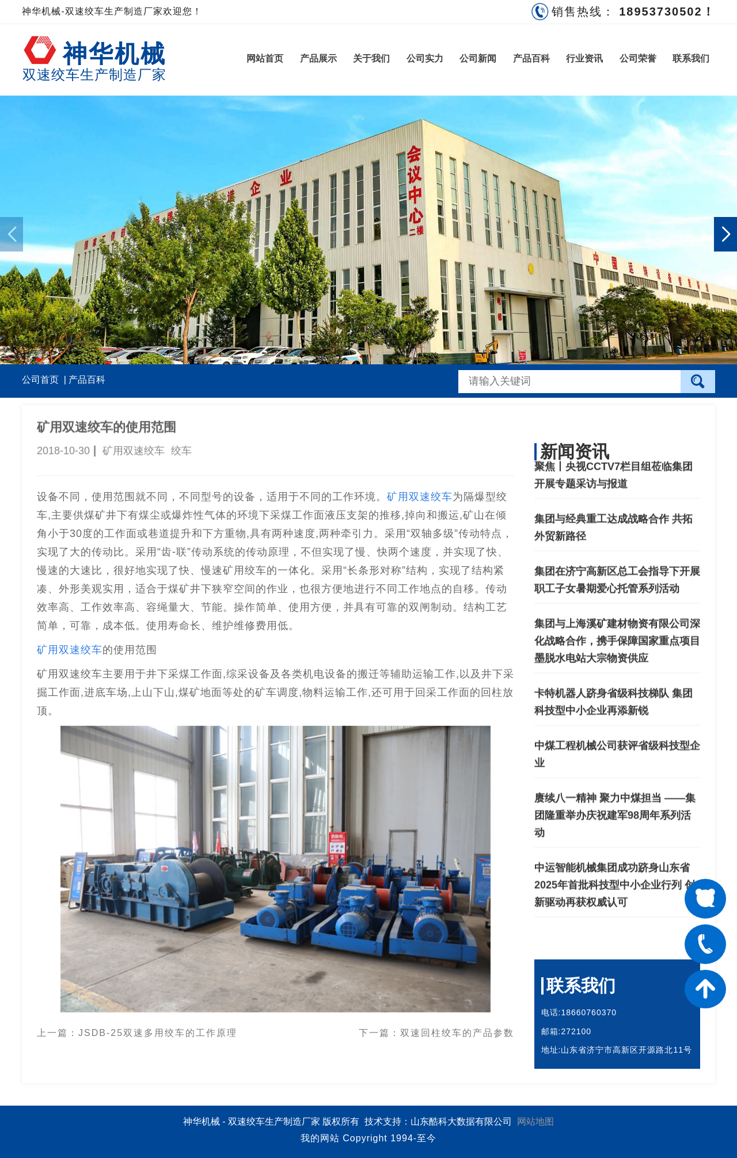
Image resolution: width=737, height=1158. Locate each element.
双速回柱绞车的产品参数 (457, 1029)
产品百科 (531, 58)
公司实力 (425, 58)
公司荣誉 (638, 58)
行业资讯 (584, 58)
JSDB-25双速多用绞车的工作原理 (157, 1029)
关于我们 (371, 58)
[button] (725, 234)
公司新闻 (477, 58)
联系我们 (691, 58)
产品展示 (318, 58)
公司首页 (40, 379)
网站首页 (264, 58)
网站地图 (535, 1121)
